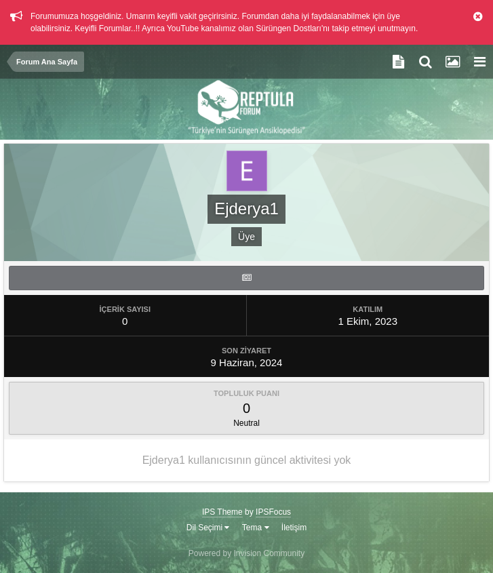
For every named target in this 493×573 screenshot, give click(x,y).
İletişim (294, 527)
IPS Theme (222, 512)
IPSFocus (273, 512)
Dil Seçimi (208, 527)
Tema (255, 527)
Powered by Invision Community (246, 553)
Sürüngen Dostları (288, 28)
